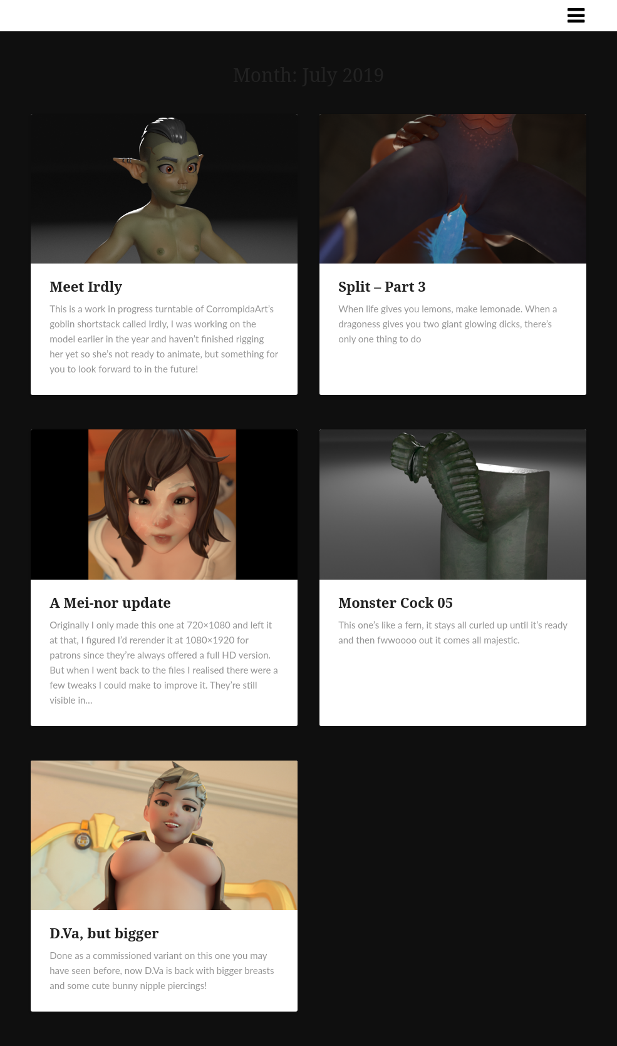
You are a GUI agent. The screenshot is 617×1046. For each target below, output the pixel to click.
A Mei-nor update (110, 602)
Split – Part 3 (382, 286)
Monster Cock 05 (395, 602)
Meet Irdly (85, 286)
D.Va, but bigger (103, 932)
